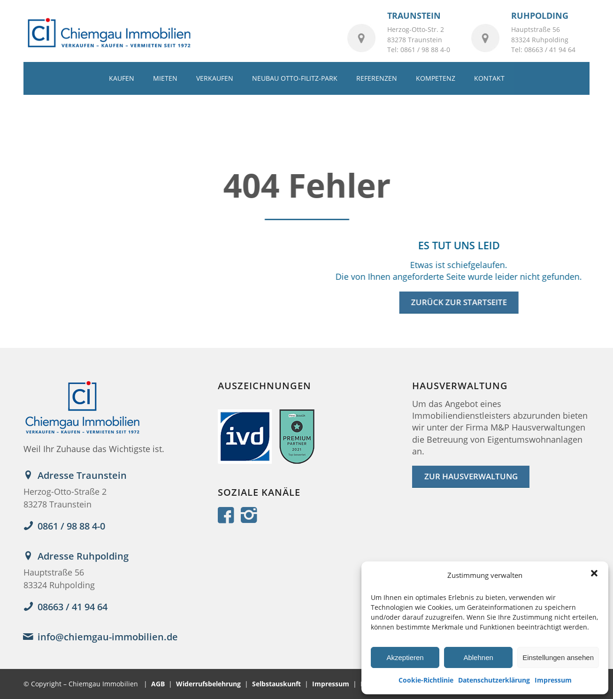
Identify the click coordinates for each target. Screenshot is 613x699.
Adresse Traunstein (82, 475)
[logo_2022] (108, 33)
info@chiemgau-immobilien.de (108, 636)
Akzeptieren (404, 657)
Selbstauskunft (276, 683)
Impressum (553, 680)
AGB (158, 683)
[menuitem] (122, 78)
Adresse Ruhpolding (83, 556)
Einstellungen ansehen (558, 657)
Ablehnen (478, 657)
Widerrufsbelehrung (208, 683)
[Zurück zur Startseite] (458, 303)
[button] (594, 573)
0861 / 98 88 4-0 (71, 526)
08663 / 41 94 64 (72, 606)
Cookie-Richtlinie (425, 680)
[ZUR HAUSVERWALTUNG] (470, 477)
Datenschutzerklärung (494, 680)
